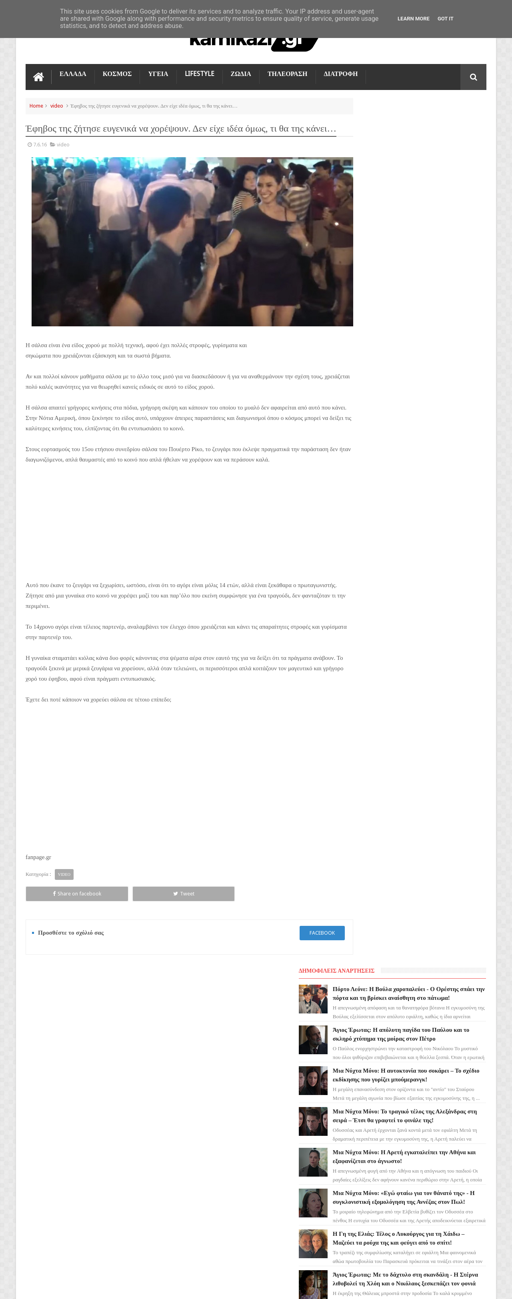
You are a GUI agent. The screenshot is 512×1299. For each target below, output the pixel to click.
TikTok (38, 1119)
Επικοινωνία (465, 989)
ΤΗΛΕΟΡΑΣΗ (288, 72)
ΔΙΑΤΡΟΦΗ (341, 72)
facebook (298, 932)
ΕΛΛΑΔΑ (73, 72)
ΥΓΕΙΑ (158, 72)
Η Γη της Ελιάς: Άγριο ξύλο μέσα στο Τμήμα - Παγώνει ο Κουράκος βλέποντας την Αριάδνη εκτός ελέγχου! (431, 525)
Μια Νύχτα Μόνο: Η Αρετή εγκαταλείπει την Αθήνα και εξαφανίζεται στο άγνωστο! (418, 327)
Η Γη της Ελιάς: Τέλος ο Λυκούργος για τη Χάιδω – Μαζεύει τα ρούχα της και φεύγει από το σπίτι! (433, 426)
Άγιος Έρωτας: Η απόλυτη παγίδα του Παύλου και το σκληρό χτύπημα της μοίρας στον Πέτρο (431, 178)
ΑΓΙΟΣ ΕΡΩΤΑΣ (47, 1076)
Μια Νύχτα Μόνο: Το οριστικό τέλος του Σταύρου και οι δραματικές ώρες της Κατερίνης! (434, 575)
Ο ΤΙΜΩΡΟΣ (44, 1104)
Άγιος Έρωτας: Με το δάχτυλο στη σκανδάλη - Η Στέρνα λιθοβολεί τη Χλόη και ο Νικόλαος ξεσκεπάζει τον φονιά (434, 476)
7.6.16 (40, 154)
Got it (446, 19)
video (56, 105)
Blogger (418, 1286)
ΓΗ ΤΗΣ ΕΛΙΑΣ (47, 1061)
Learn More (414, 19)
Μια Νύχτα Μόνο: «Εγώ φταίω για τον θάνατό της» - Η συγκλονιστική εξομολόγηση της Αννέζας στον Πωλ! (432, 376)
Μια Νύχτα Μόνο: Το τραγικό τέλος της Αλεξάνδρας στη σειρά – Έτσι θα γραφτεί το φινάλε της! (433, 277)
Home (36, 105)
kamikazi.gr (90, 1286)
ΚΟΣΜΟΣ (117, 72)
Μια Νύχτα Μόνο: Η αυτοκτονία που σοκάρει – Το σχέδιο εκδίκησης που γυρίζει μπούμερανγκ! (429, 228)
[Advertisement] (177, 520)
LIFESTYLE (199, 72)
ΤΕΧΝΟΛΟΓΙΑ (46, 1148)
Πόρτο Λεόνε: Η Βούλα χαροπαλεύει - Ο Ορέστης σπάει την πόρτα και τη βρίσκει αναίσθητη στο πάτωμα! (433, 128)
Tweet (115, 893)
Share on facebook (54, 893)
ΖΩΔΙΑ (241, 72)
